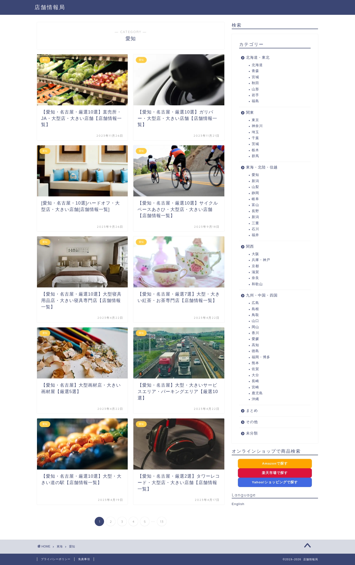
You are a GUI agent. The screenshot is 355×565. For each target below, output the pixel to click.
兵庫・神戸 (261, 260)
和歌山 (257, 284)
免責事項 (84, 559)
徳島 (255, 351)
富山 (255, 205)
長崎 (255, 381)
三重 (255, 223)
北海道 (257, 65)
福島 (255, 101)
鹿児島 (257, 393)
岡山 (255, 327)
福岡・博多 (261, 357)
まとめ (252, 410)
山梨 (255, 187)
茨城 (255, 144)
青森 (255, 71)
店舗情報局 (50, 7)
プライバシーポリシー (56, 559)
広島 (255, 303)
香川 (255, 333)
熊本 (255, 363)
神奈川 (257, 126)
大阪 (255, 254)
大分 (255, 375)
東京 (255, 120)
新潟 (255, 181)
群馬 (255, 156)
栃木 (255, 150)
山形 (255, 89)
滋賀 (255, 272)
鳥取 (255, 315)
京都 (255, 266)
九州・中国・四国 (262, 295)
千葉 (255, 138)
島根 (255, 309)
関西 (250, 246)
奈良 (255, 278)
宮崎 (255, 387)
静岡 (255, 193)
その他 (252, 422)
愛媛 (255, 339)
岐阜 (255, 199)
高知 (255, 345)
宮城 (255, 77)
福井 (255, 235)
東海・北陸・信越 (262, 167)
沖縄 (255, 399)
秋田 (255, 83)
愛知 (255, 175)
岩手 (255, 95)
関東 (250, 112)
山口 (255, 321)
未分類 (252, 433)
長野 (255, 211)
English (238, 504)
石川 (255, 229)
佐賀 (255, 369)
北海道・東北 (258, 57)
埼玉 (255, 132)
